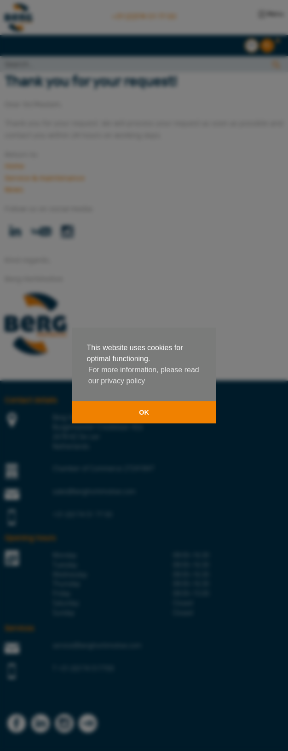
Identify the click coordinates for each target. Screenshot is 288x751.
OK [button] (144, 412)
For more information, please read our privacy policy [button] (143, 375)
